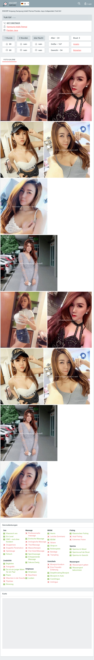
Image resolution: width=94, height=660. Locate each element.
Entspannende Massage (34, 558)
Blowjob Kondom (57, 564)
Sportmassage (34, 554)
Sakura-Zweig (33, 562)
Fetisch (9, 554)
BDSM (52, 539)
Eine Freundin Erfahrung (55, 568)
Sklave (53, 543)
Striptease (32, 572)
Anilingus (54, 582)
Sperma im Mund (79, 549)
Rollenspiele (55, 549)
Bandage (53, 552)
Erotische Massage (36, 539)
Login (88, 3)
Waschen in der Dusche (15, 578)
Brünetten (77, 50)
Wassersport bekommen (77, 569)
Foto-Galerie (9, 60)
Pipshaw (9, 581)
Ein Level (9, 536)
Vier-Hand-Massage (36, 551)
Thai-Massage (34, 545)
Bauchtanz (32, 575)
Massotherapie (34, 548)
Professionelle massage (34, 534)
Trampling (54, 555)
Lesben (31, 578)
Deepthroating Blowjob (59, 573)
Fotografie (10, 567)
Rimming (9, 584)
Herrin (52, 533)
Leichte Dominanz (57, 536)
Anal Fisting (77, 536)
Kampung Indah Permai (25, 11)
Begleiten (10, 563)
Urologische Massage (37, 542)
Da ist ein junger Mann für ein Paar (15, 570)
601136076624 (13, 23)
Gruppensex (11, 545)
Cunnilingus (55, 579)
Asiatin (76, 44)
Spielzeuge (10, 551)
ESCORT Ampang (8, 11)
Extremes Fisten (79, 539)
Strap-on (53, 546)
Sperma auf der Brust (81, 552)
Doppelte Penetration (14, 548)
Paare (8, 575)
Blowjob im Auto (57, 576)
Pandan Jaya (39, 11)
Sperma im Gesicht (80, 555)
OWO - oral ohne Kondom (12, 540)
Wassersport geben (80, 565)
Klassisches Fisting (80, 533)
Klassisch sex (11, 533)
